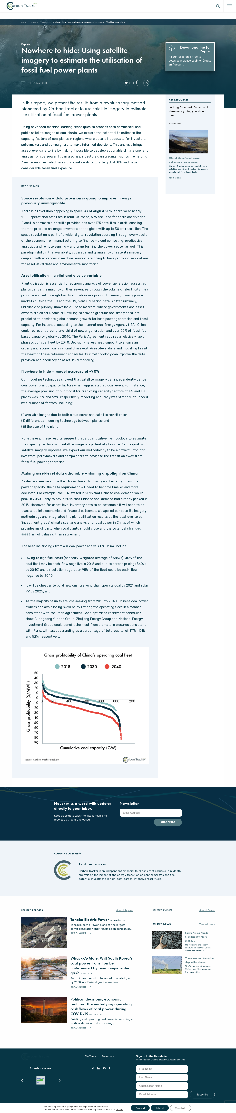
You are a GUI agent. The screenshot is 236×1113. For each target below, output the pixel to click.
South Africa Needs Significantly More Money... (196, 936)
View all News (207, 924)
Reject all (160, 1107)
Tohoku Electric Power (90, 919)
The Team (90, 1056)
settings (119, 1109)
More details (180, 1107)
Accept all (140, 1107)
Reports (45, 22)
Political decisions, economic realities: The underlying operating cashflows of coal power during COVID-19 (101, 1006)
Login (195, 60)
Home (23, 22)
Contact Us (107, 1056)
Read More (175, 178)
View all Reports (124, 910)
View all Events (207, 910)
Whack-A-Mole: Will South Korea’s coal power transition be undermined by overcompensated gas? (101, 965)
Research (34, 22)
